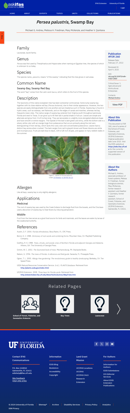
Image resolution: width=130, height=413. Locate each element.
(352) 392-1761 (19, 380)
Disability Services (72, 404)
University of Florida (117, 3)
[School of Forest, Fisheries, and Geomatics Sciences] (30, 304)
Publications (114, 13)
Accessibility (54, 371)
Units (74, 13)
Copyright (53, 375)
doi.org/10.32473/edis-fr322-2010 (117, 77)
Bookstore (53, 368)
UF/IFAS (80, 371)
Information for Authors (110, 365)
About (27, 13)
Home (12, 13)
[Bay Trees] (65, 304)
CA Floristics (57, 177)
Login (123, 8)
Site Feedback (18, 378)
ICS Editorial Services (108, 375)
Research (80, 378)
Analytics (106, 404)
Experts (43, 13)
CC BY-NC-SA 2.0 (67, 177)
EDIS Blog (53, 364)
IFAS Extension (101, 3)
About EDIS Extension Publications (108, 383)
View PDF (117, 104)
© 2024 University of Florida (21, 404)
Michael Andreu (114, 98)
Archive (55, 404)
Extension (80, 382)
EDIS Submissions (111, 370)
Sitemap (42, 404)
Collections (92, 13)
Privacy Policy (91, 404)
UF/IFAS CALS (82, 375)
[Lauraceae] (100, 304)
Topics (59, 13)
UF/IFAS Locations (84, 368)
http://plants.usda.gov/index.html (35, 268)
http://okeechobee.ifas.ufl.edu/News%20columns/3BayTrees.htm (48, 275)
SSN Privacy (14, 408)
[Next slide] (118, 309)
